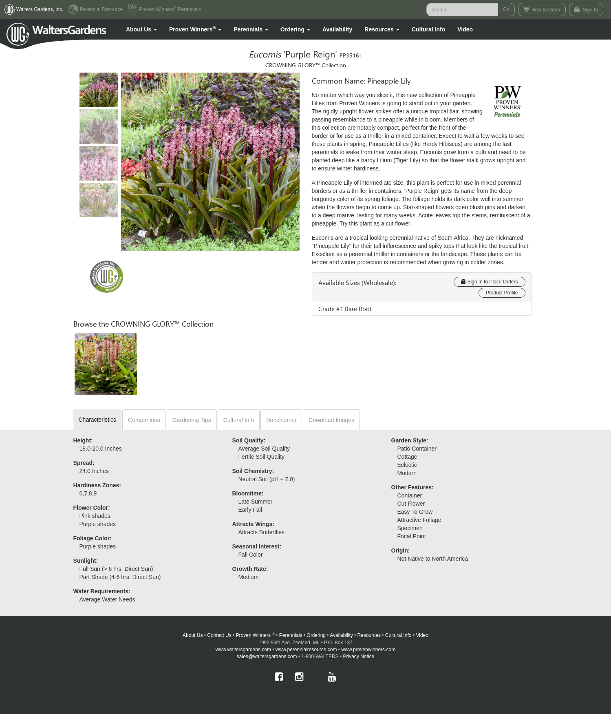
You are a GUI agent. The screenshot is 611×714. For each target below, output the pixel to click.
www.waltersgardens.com (243, 649)
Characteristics (98, 419)
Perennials (290, 635)
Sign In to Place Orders (489, 282)
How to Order (542, 10)
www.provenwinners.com (368, 649)
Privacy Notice (359, 656)
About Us (193, 635)
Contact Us (219, 635)
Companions (144, 420)
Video (422, 635)
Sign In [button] (586, 10)
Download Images (331, 420)
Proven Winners (255, 635)
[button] (141, 29)
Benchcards (281, 420)
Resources (369, 635)
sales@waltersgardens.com (267, 656)
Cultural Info (428, 29)
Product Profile (502, 293)
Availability (337, 29)
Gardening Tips (191, 420)
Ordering (316, 635)
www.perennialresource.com (306, 649)
